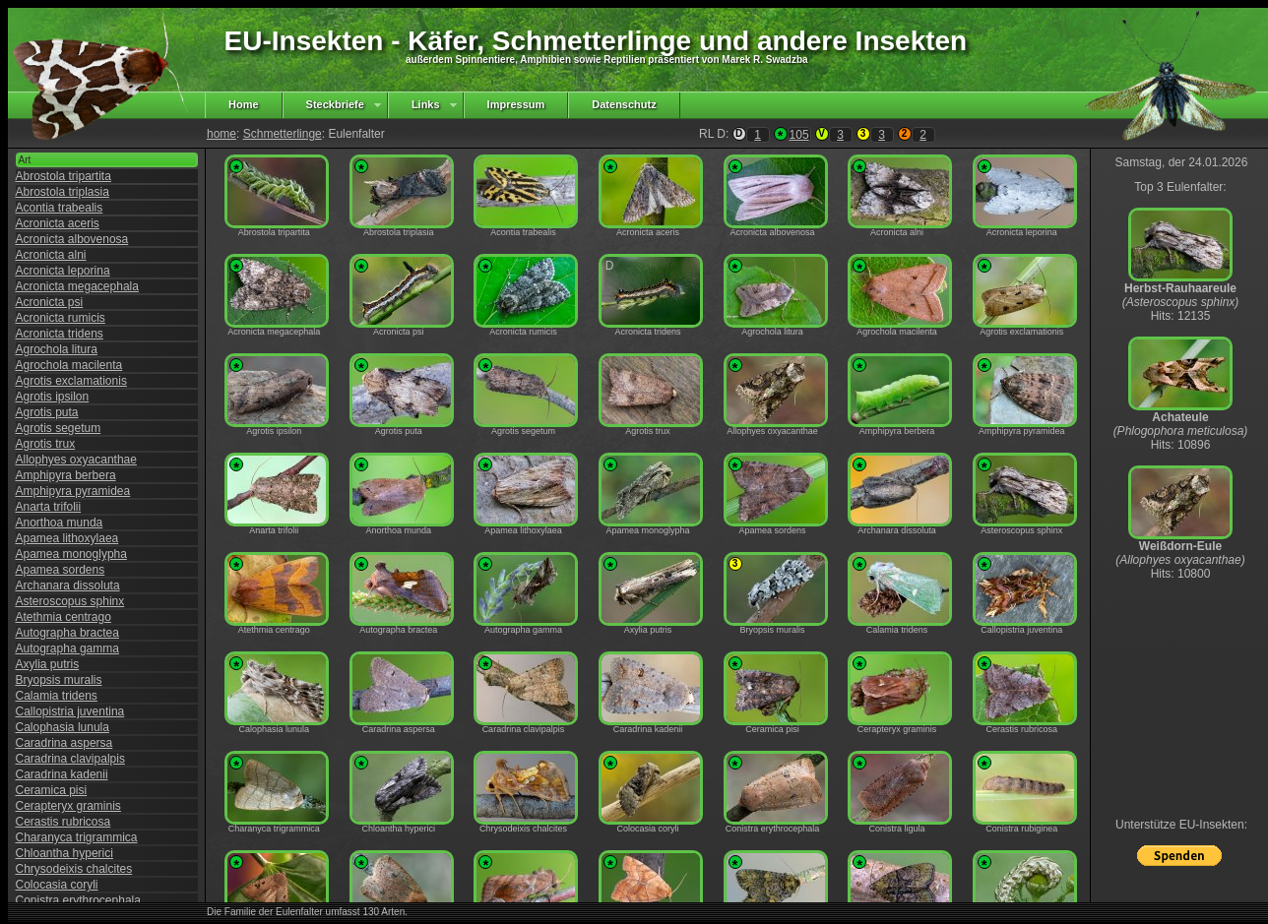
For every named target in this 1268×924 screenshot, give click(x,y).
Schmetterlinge (282, 134)
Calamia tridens (56, 696)
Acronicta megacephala (77, 286)
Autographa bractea (67, 633)
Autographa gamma (67, 648)
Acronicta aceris (57, 223)
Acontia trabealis (59, 208)
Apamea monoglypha (71, 554)
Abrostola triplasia (62, 192)
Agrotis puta (47, 412)
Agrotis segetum (58, 428)
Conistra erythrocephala (78, 900)
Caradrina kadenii (62, 774)
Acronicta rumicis (60, 318)
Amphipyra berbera (66, 475)
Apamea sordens (60, 570)
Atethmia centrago (63, 617)
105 (799, 135)
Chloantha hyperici (64, 853)
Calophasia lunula (62, 727)
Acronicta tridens (59, 333)
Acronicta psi (50, 302)
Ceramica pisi (52, 790)
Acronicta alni (51, 255)
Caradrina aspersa (64, 743)
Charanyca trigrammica (77, 837)
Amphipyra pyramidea (73, 491)
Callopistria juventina (70, 711)
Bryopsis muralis (59, 680)
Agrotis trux (46, 444)
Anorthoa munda (59, 522)
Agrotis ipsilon (53, 396)
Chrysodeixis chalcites (74, 869)
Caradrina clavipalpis (70, 759)
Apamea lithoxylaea (67, 538)
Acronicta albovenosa (72, 239)
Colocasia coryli (57, 885)
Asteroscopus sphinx (70, 601)
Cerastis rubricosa (63, 822)
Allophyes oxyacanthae (76, 459)
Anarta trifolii (49, 507)
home (221, 134)
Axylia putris (48, 664)
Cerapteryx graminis (68, 806)
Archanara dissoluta (68, 585)
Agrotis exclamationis (71, 381)
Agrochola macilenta (69, 365)
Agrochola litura (56, 349)
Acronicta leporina (63, 270)
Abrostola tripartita (63, 176)
